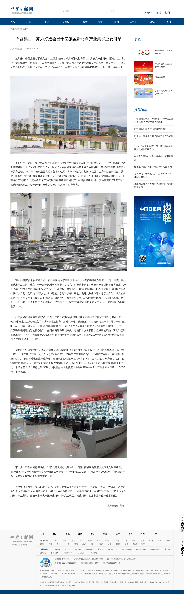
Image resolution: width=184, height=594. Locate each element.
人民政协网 (81, 553)
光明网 (43, 553)
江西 (151, 540)
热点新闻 (23, 29)
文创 (168, 21)
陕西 (126, 544)
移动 (158, 12)
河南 (168, 540)
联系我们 (24, 545)
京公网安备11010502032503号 (66, 563)
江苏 (126, 540)
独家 (142, 534)
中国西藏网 (155, 549)
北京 (56, 540)
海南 (76, 544)
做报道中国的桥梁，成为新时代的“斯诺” (153, 166)
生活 (92, 534)
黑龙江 (108, 540)
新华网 (67, 549)
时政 (28, 21)
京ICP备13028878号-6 (111, 563)
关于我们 (15, 545)
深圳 (143, 544)
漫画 (116, 21)
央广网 (167, 549)
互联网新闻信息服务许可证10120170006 (88, 559)
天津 (65, 540)
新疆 (135, 544)
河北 (73, 540)
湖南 (50, 544)
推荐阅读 (140, 110)
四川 (93, 544)
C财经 (66, 21)
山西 (82, 540)
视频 (85, 21)
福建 (142, 540)
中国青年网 (112, 549)
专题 (137, 39)
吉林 (98, 540)
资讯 (46, 21)
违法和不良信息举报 (62, 559)
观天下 (133, 21)
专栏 (100, 21)
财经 (80, 534)
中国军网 (54, 553)
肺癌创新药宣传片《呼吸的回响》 (150, 129)
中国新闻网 (67, 553)
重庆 (84, 544)
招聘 (155, 534)
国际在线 (89, 549)
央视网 (100, 549)
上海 (117, 540)
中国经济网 (127, 549)
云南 (110, 544)
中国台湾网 (141, 549)
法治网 (94, 553)
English (148, 12)
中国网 (78, 549)
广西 (67, 544)
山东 (159, 540)
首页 (12, 21)
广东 (59, 544)
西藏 (118, 544)
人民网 (57, 549)
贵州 (101, 544)
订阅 (167, 12)
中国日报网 (14, 29)
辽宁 (90, 540)
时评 (55, 534)
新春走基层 (160, 77)
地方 (152, 21)
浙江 (134, 540)
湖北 (42, 544)
